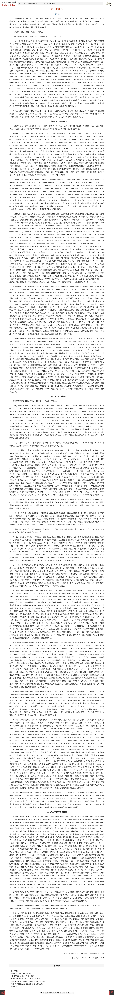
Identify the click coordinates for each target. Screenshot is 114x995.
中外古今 (42, 3)
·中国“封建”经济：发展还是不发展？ (22, 973)
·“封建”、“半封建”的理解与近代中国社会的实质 (26, 979)
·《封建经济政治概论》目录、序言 (22, 976)
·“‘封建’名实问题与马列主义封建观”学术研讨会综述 (27, 981)
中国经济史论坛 (32, 3)
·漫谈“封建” (14, 986)
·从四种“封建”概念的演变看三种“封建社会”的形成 (26, 984)
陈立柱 (57, 14)
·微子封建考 (14, 971)
